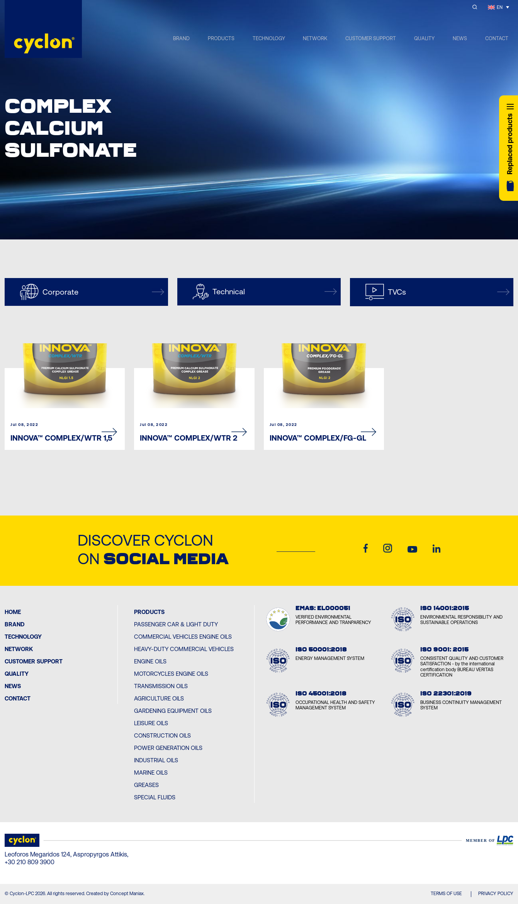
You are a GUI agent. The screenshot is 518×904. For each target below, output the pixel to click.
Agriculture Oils (159, 698)
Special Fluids (154, 797)
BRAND (181, 38)
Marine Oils (151, 772)
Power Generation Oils (168, 748)
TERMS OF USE (446, 893)
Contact (18, 698)
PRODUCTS (221, 38)
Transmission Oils (161, 686)
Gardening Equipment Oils (173, 710)
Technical (265, 292)
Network (19, 649)
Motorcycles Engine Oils (171, 673)
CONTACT (496, 38)
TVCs (437, 292)
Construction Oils (162, 735)
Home (13, 612)
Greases (146, 785)
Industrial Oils (156, 760)
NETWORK (315, 38)
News (13, 686)
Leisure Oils (151, 723)
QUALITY (424, 38)
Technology (23, 636)
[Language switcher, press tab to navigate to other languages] (498, 7)
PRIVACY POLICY (495, 893)
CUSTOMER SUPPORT (370, 38)
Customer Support (34, 661)
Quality (17, 673)
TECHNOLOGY (269, 38)
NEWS (460, 38)
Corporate (92, 292)
